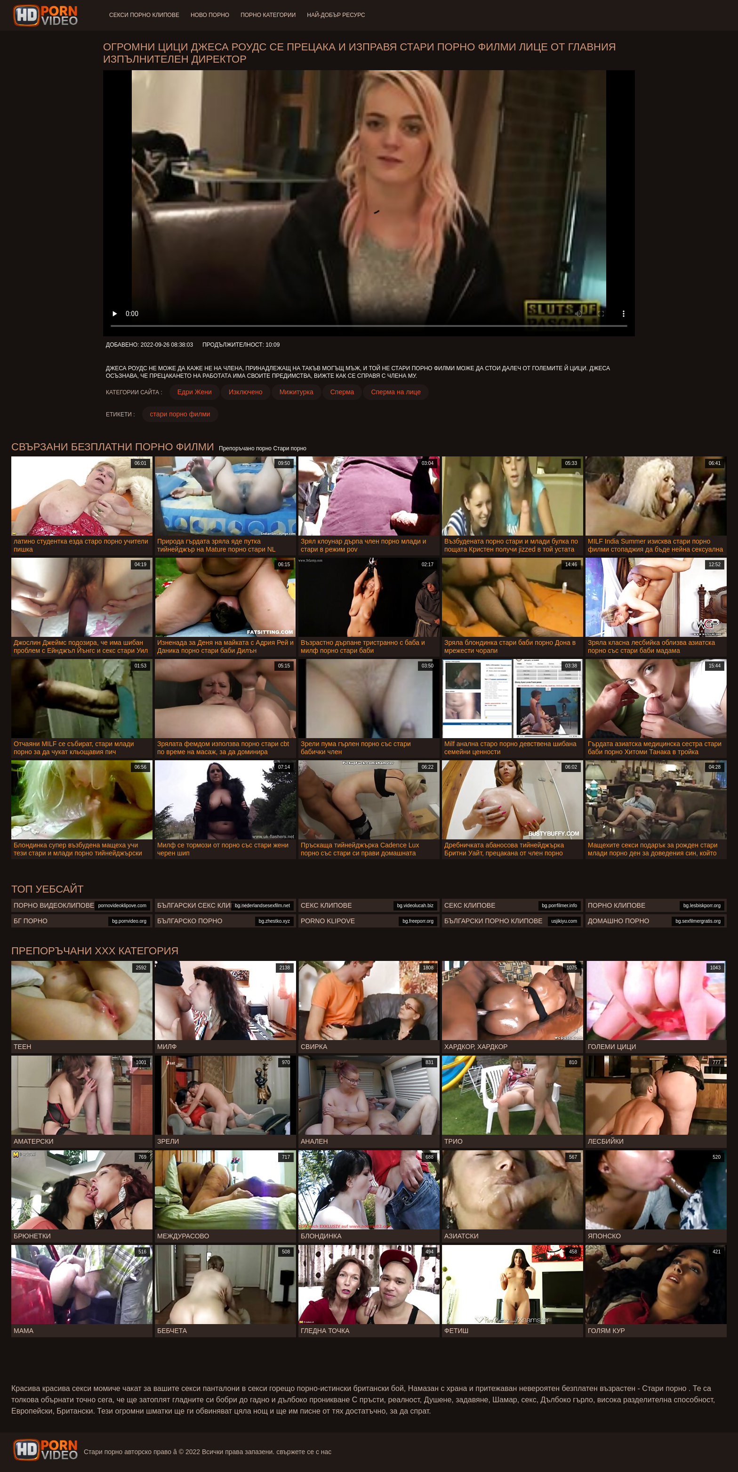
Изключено (246, 392)
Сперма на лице (396, 392)
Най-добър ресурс (336, 15)
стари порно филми (180, 414)
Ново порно (210, 15)
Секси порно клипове (144, 15)
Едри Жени (194, 392)
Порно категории (268, 15)
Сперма (342, 392)
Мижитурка (296, 392)
